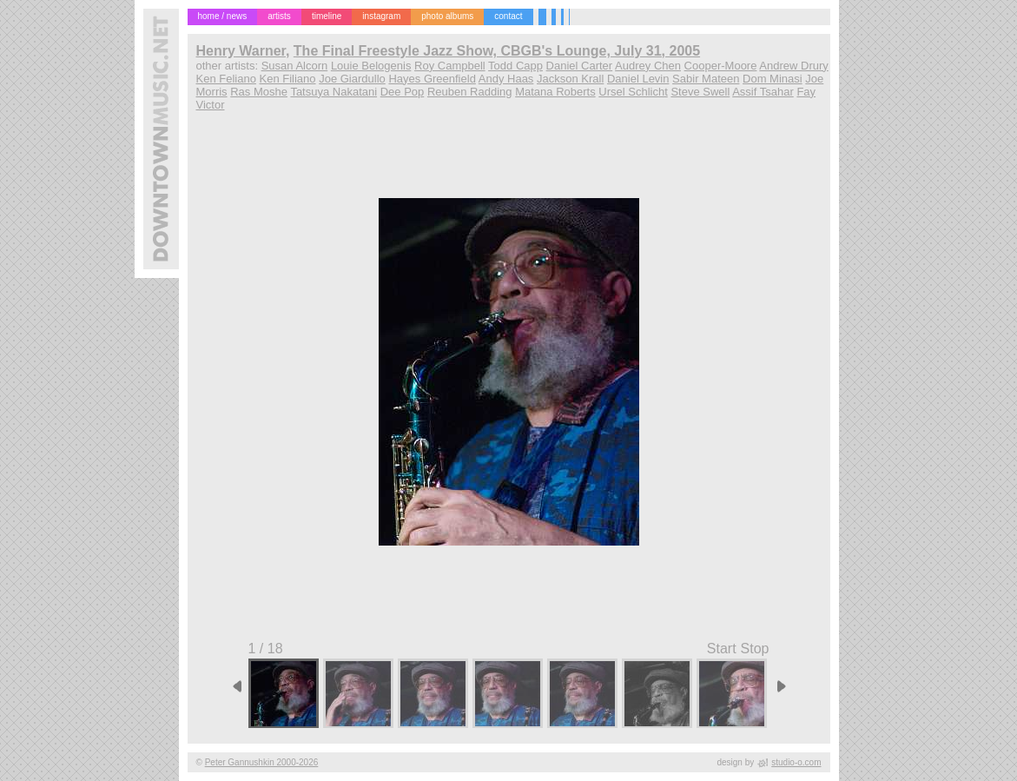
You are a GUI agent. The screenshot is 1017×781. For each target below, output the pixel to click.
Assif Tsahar (763, 91)
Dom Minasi (772, 78)
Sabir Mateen (705, 78)
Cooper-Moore (720, 65)
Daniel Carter (579, 65)
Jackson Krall (570, 78)
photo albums (447, 16)
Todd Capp (515, 65)
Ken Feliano (226, 78)
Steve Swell (700, 91)
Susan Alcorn (294, 65)
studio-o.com (796, 762)
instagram (381, 16)
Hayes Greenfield (431, 78)
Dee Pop (402, 91)
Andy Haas (506, 78)
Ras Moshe (258, 91)
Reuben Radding (469, 91)
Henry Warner (241, 50)
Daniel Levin (638, 78)
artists (279, 16)
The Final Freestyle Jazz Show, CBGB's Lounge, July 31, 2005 (497, 50)
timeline (326, 16)
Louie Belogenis (371, 65)
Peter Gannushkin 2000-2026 (262, 762)
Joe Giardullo (352, 78)
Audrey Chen (648, 65)
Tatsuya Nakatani (333, 91)
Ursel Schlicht (632, 91)
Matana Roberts (555, 91)
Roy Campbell (449, 65)
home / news (223, 16)
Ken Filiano (288, 78)
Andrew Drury (793, 65)
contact (508, 16)
